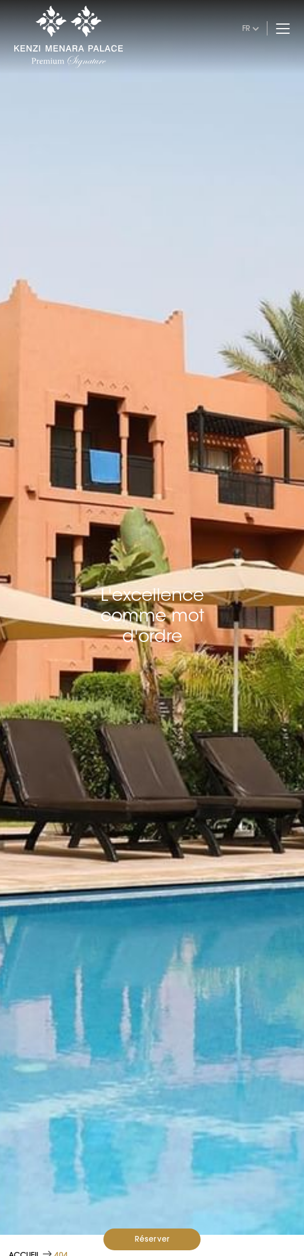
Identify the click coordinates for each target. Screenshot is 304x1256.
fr (246, 28)
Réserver (152, 1239)
